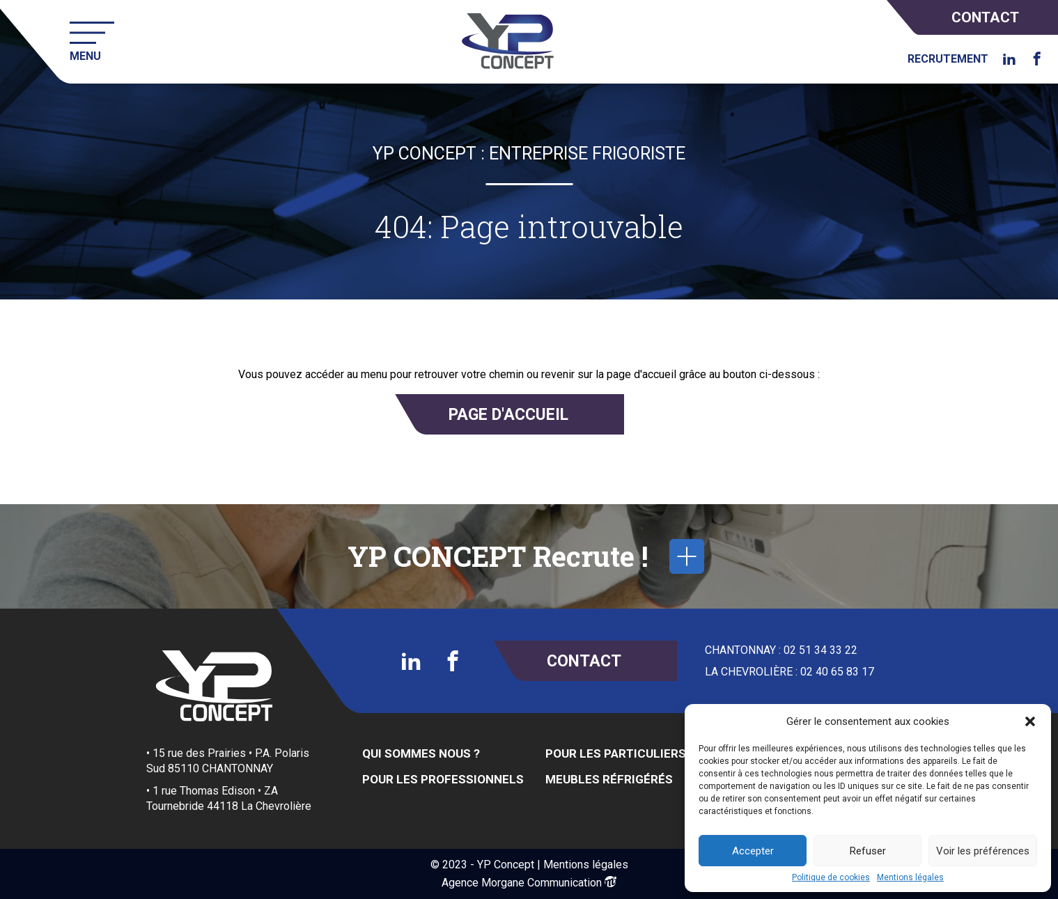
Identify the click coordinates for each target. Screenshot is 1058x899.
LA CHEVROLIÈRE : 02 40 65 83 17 (789, 672)
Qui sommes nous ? (421, 753)
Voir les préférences (982, 851)
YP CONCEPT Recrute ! (526, 556)
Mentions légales (910, 877)
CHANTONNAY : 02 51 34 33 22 (781, 650)
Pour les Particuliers (615, 753)
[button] (1030, 721)
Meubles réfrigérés (609, 779)
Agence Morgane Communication (522, 882)
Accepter (753, 851)
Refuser (868, 851)
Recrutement (948, 59)
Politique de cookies (831, 877)
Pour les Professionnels (443, 779)
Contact (985, 17)
